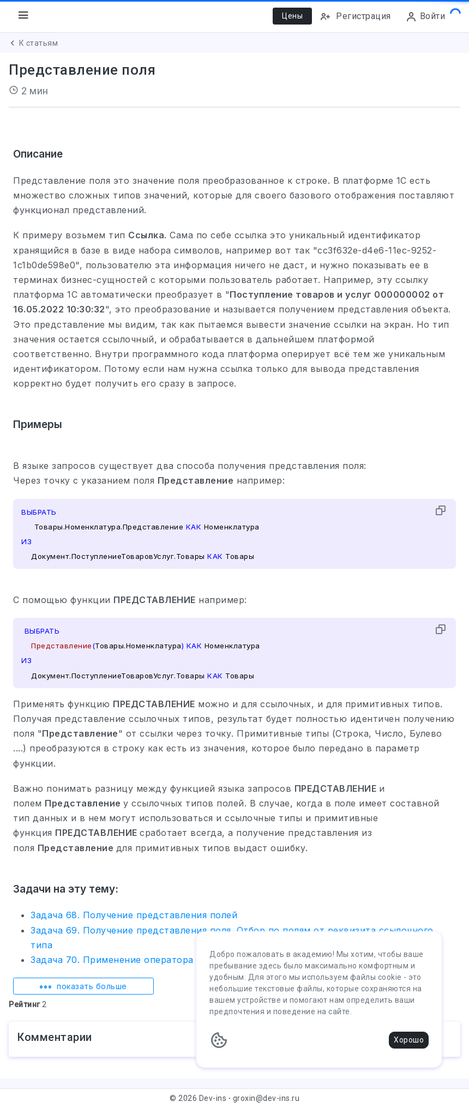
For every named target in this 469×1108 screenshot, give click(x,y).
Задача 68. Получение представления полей (134, 915)
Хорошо (409, 1039)
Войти (425, 16)
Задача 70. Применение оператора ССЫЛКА (134, 959)
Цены (292, 15)
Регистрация (355, 16)
